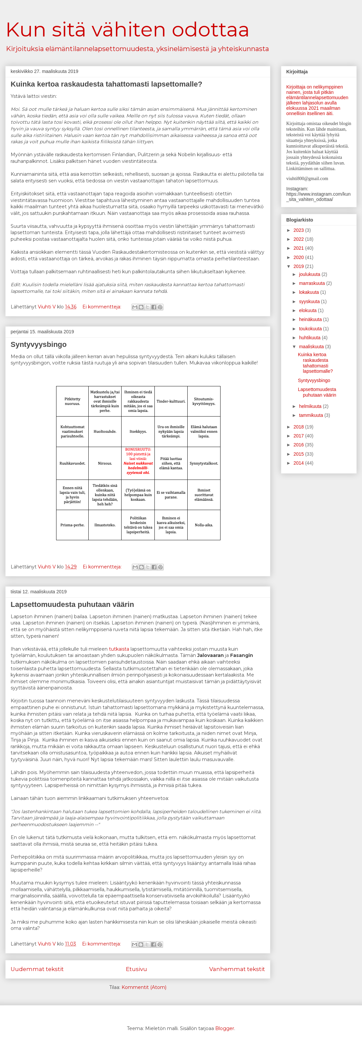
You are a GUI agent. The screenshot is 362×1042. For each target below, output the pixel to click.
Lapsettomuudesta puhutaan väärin (72, 604)
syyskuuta (310, 301)
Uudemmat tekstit (37, 969)
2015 (299, 454)
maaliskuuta (312, 346)
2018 (299, 426)
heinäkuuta (311, 319)
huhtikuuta (310, 337)
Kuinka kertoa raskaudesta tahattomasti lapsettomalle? (106, 84)
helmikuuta (311, 406)
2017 (299, 435)
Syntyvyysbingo (39, 344)
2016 (299, 444)
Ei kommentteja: (102, 307)
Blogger (224, 1028)
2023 (299, 230)
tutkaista (119, 649)
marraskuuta (312, 283)
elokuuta (308, 310)
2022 (299, 239)
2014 (299, 463)
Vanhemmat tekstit (237, 969)
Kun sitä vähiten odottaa (127, 29)
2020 (299, 257)
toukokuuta (311, 328)
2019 (299, 266)
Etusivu (136, 969)
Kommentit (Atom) (144, 987)
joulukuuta (310, 274)
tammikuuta (311, 415)
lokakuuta (309, 292)
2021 (299, 248)
